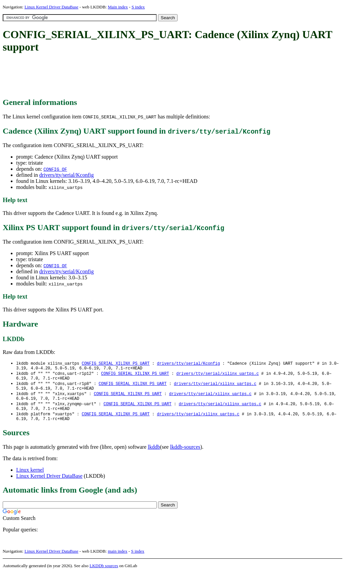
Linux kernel (30, 478)
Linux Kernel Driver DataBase (52, 6)
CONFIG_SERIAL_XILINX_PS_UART (116, 363)
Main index (118, 6)
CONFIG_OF (55, 169)
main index (117, 559)
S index (138, 6)
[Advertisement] (125, 76)
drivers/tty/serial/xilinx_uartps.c (217, 375)
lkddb (154, 455)
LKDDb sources (104, 573)
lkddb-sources (185, 455)
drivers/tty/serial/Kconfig (66, 175)
